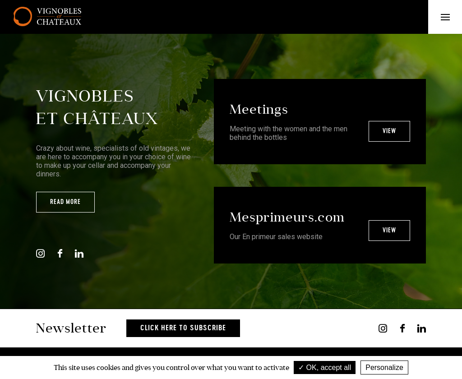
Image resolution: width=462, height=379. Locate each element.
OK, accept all (324, 367)
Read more (65, 202)
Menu (451, 17)
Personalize (384, 367)
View (389, 131)
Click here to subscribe (183, 328)
